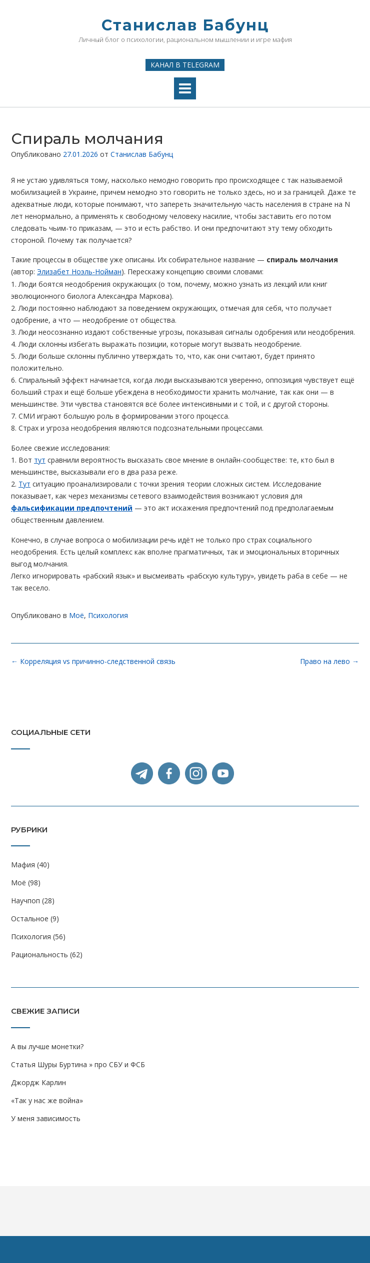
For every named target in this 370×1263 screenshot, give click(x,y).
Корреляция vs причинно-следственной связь (93, 661)
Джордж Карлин (38, 1082)
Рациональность (39, 954)
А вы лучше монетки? (47, 1046)
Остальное (29, 918)
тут (40, 460)
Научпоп (25, 900)
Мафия (23, 864)
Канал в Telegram (185, 64)
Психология (108, 615)
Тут (24, 484)
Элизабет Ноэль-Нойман (79, 271)
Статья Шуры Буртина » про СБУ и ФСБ (78, 1064)
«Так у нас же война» (47, 1100)
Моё (76, 615)
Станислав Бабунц (185, 25)
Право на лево (329, 661)
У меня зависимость (45, 1118)
